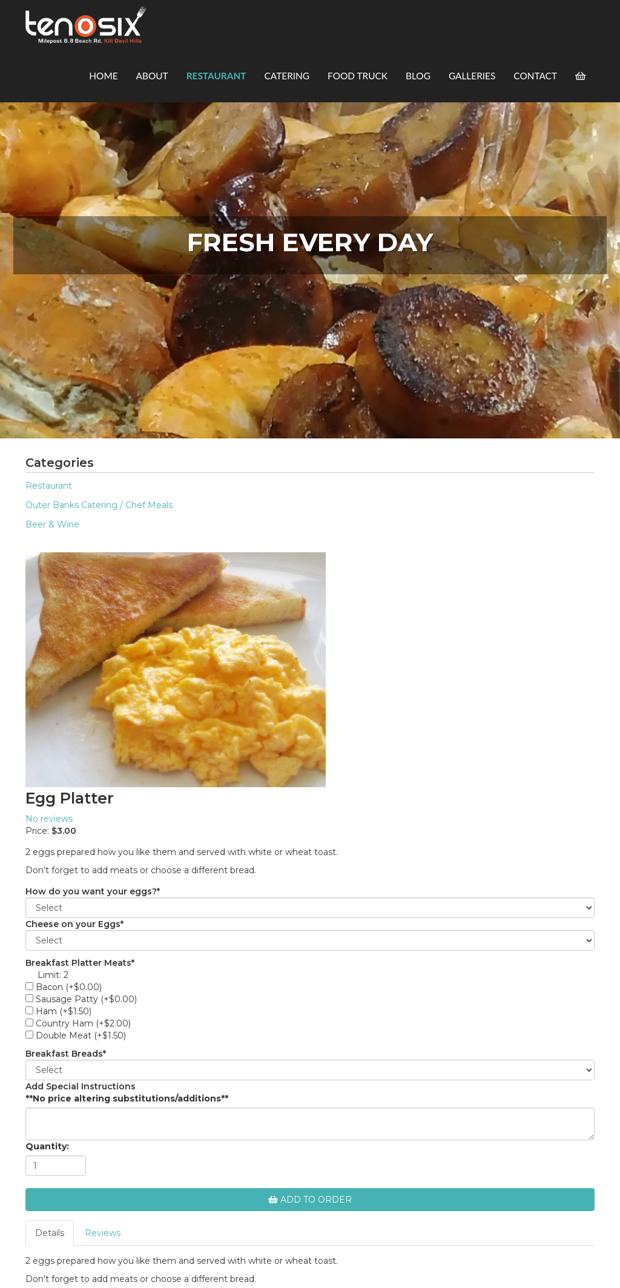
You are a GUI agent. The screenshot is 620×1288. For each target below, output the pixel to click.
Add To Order (310, 1199)
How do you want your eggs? (92, 891)
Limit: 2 (53, 974)
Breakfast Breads (65, 1053)
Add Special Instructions (80, 1086)
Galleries (472, 75)
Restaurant (48, 485)
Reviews (102, 1232)
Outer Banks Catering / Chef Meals (99, 505)
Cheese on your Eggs (74, 924)
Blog (418, 75)
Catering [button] (287, 75)
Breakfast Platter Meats (79, 962)
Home (103, 75)
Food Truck (358, 75)
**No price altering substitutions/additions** (126, 1098)
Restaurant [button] (216, 75)
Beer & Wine (52, 524)
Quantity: (47, 1146)
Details (49, 1232)
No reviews (49, 818)
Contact (535, 75)
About (152, 75)
